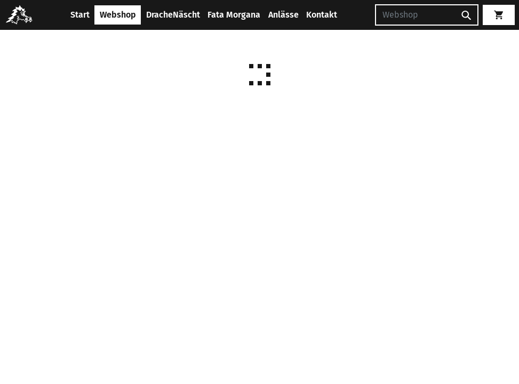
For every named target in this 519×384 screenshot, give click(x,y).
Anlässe (283, 15)
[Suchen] (415, 15)
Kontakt (321, 15)
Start (80, 15)
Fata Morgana (233, 15)
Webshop (118, 15)
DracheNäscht (173, 15)
